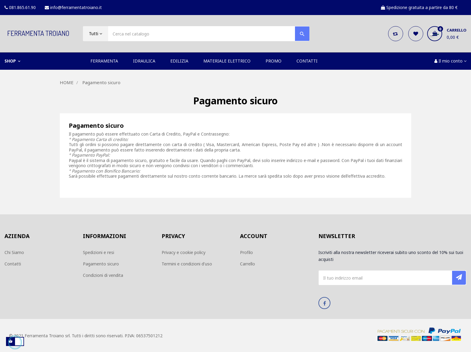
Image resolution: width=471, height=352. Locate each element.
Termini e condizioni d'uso (187, 264)
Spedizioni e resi (98, 252)
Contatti (13, 264)
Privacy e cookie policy (183, 252)
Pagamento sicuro (101, 264)
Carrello (247, 264)
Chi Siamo (14, 252)
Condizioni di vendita (103, 275)
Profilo (246, 252)
